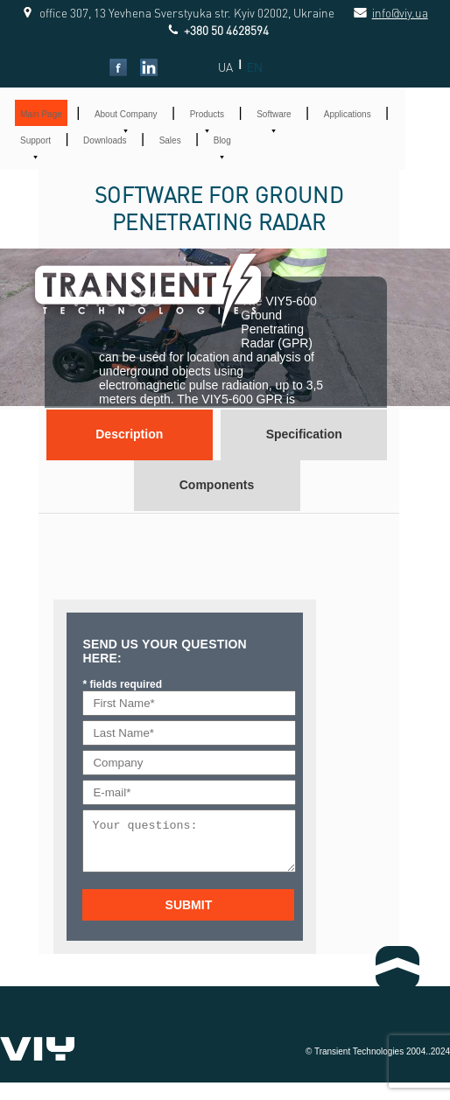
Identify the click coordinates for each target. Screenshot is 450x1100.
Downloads (104, 140)
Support (35, 140)
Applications (347, 114)
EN (255, 67)
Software (274, 114)
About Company (126, 114)
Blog (222, 140)
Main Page (41, 114)
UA (225, 67)
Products (207, 114)
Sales (170, 140)
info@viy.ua (381, 12)
